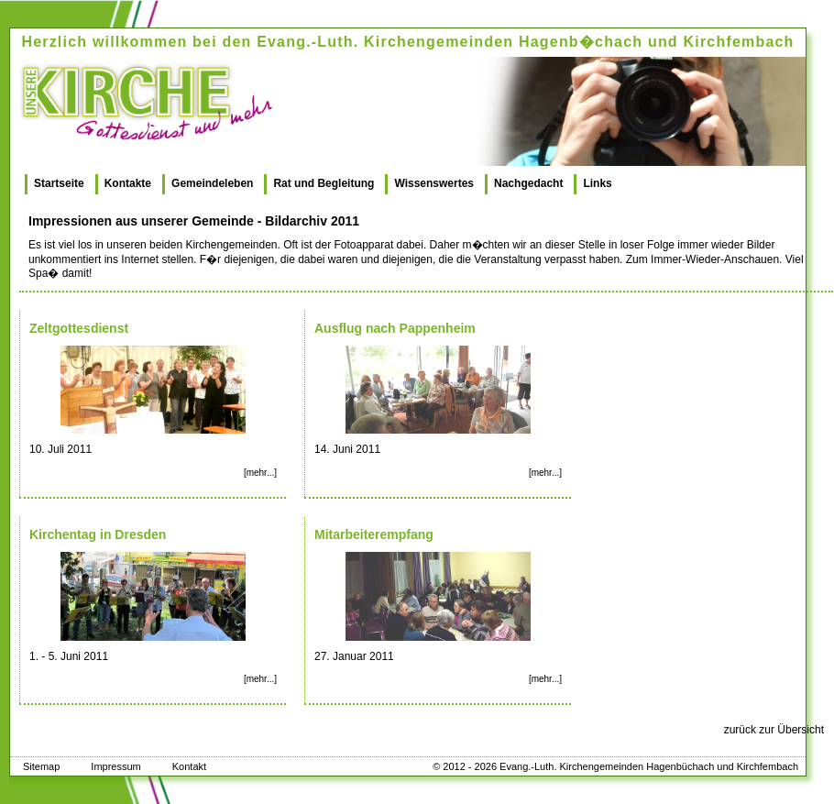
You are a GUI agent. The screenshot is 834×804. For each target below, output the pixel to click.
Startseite (59, 183)
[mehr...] (260, 473)
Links (597, 183)
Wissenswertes (434, 183)
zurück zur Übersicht (774, 729)
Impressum (115, 766)
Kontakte (127, 183)
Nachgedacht (528, 183)
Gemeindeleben (212, 183)
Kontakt (189, 766)
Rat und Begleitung (323, 183)
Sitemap (41, 766)
